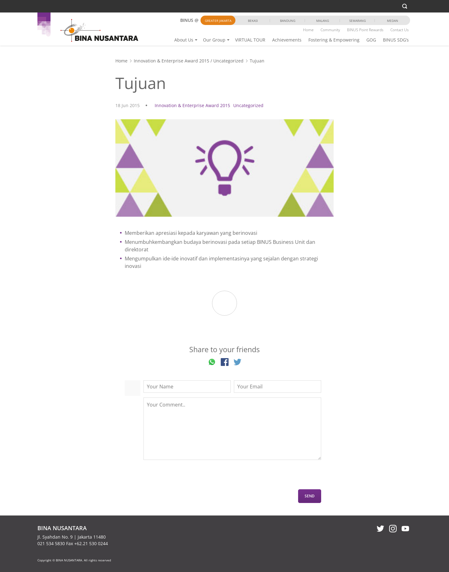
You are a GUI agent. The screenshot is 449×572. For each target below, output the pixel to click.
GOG (371, 40)
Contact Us (399, 29)
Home (308, 29)
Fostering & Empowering (334, 40)
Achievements (287, 40)
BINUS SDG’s (396, 40)
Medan (392, 20)
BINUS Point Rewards (365, 29)
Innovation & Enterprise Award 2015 (171, 61)
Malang (322, 20)
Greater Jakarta (218, 20)
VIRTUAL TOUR (250, 40)
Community (330, 29)
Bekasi (253, 20)
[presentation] (190, 477)
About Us (183, 40)
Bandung (287, 20)
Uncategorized (228, 61)
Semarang (357, 20)
